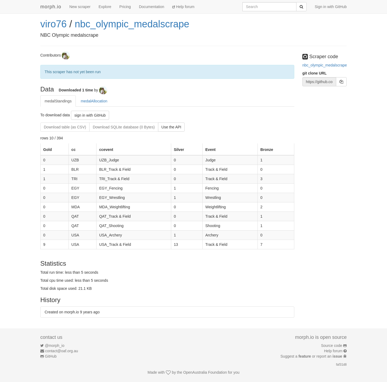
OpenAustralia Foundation (205, 372)
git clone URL (314, 73)
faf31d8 (341, 364)
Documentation (151, 7)
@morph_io (54, 345)
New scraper (80, 7)
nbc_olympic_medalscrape (132, 23)
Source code (331, 345)
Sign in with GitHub (331, 7)
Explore (105, 7)
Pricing (125, 7)
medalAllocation (94, 101)
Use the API (171, 127)
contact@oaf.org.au (61, 351)
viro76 (53, 23)
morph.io (50, 6)
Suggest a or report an (312, 356)
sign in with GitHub (90, 115)
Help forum (183, 7)
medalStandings (58, 101)
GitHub (51, 356)
